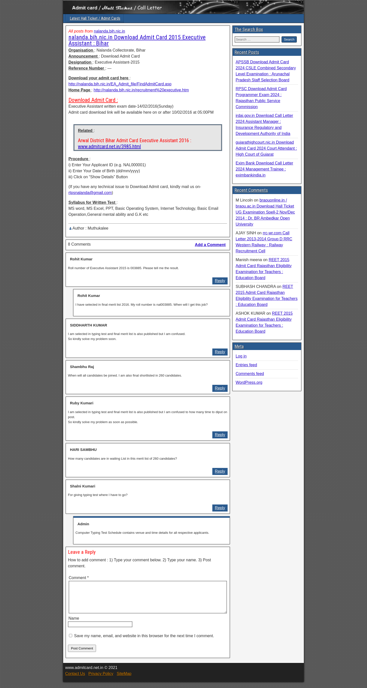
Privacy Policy (100, 679)
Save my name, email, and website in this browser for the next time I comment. (144, 642)
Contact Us (75, 679)
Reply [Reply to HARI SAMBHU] (220, 471)
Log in (241, 356)
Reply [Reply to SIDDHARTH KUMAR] (220, 352)
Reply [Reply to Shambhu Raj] (220, 388)
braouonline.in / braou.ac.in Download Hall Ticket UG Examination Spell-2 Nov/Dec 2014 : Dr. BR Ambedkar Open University (265, 212)
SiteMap (124, 679)
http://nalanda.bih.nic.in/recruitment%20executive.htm (141, 90)
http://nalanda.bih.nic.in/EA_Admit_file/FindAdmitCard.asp (119, 84)
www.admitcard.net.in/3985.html (109, 146)
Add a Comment (210, 245)
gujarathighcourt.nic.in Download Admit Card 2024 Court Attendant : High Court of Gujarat (266, 148)
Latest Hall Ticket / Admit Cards (95, 18)
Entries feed (246, 365)
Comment (79, 578)
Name (73, 624)
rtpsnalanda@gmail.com (90, 193)
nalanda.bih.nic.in (109, 31)
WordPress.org (249, 382)
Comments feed (250, 374)
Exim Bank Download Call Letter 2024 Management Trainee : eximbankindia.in (264, 169)
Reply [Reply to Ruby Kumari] (220, 435)
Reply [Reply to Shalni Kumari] (220, 508)
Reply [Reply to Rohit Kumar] (220, 281)
